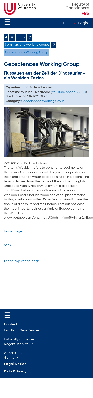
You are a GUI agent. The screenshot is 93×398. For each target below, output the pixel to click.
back (7, 245)
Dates (21, 37)
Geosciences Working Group (26, 52)
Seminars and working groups (27, 44)
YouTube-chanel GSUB (69, 92)
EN (73, 23)
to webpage (13, 231)
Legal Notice (15, 364)
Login (83, 23)
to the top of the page (22, 261)
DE (65, 23)
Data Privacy (15, 371)
